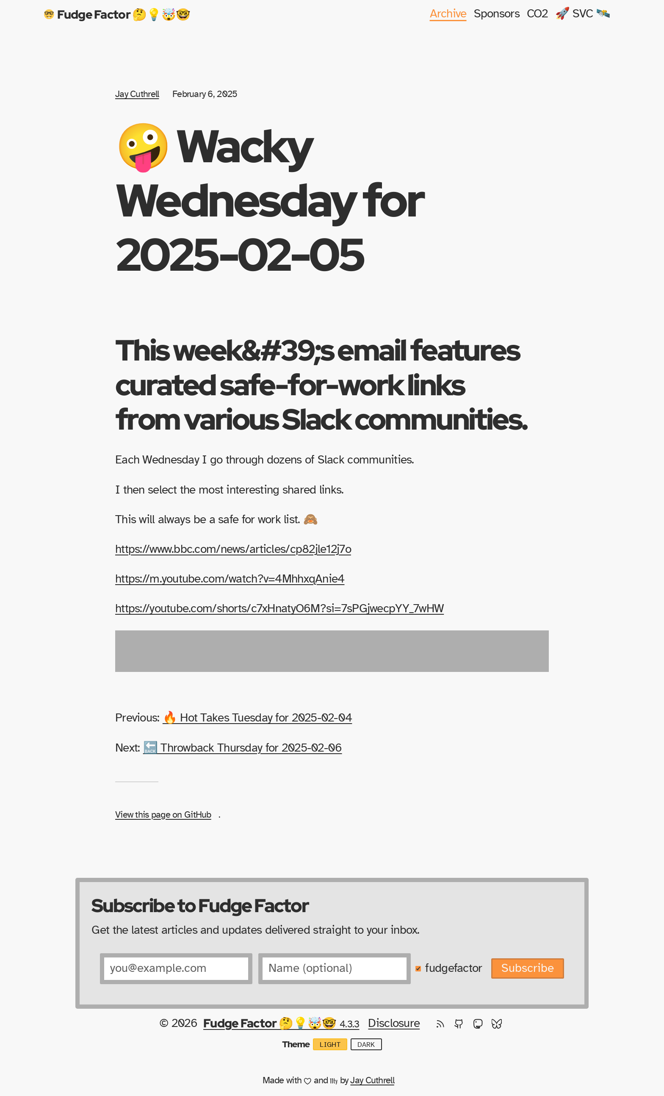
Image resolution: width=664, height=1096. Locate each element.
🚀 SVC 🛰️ (583, 14)
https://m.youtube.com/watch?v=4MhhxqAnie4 (229, 579)
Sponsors (497, 14)
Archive (448, 14)
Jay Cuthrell (137, 94)
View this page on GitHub (163, 814)
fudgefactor (453, 968)
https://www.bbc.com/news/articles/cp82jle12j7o (233, 549)
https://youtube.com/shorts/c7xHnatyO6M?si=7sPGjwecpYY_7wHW (279, 609)
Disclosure (394, 1023)
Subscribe (527, 968)
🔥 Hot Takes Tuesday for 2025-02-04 (257, 718)
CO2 (537, 14)
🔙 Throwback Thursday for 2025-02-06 (242, 748)
